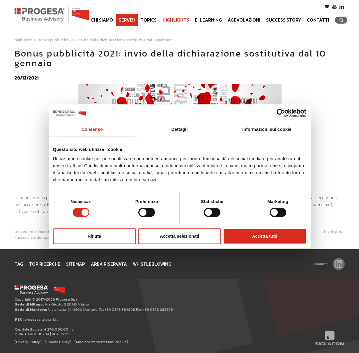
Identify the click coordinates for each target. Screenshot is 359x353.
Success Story (283, 20)
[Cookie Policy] (58, 342)
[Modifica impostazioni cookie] (101, 342)
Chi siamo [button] (102, 20)
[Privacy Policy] (28, 342)
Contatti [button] (318, 20)
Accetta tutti (264, 236)
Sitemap (75, 264)
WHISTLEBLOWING (152, 264)
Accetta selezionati (179, 236)
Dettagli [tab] (179, 129)
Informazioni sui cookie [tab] (266, 129)
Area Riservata (109, 264)
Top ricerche (44, 264)
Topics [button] (149, 20)
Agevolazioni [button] (244, 20)
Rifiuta (94, 236)
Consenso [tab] (92, 129)
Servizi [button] (127, 20)
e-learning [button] (208, 20)
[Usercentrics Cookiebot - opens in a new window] (280, 113)
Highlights (175, 20)
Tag (19, 264)
